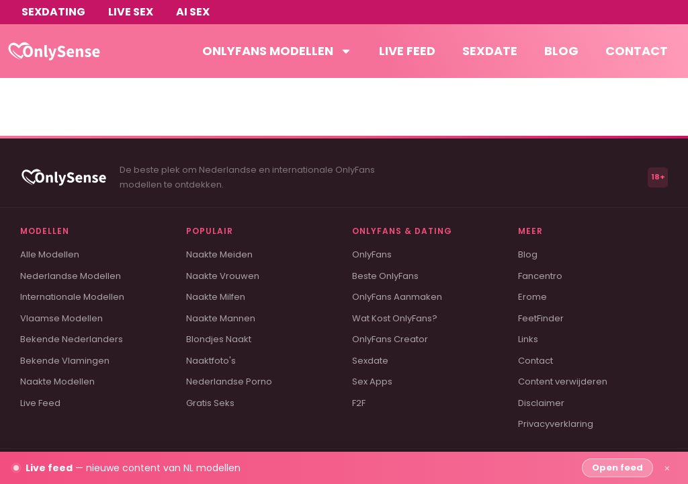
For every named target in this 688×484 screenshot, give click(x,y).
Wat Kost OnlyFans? (394, 318)
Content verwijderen (562, 381)
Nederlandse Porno (229, 381)
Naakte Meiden (219, 254)
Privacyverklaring (555, 423)
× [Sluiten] (667, 468)
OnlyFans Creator (390, 339)
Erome (532, 296)
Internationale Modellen (72, 296)
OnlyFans (372, 254)
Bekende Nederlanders (71, 339)
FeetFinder (541, 318)
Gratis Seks (210, 403)
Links (528, 339)
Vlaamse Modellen (61, 318)
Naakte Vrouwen (222, 276)
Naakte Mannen (220, 318)
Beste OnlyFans (385, 276)
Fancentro (540, 276)
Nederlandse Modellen (70, 276)
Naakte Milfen (215, 296)
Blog (561, 50)
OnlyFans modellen (277, 51)
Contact (636, 50)
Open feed (617, 467)
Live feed (407, 50)
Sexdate (489, 50)
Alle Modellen (49, 254)
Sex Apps (372, 381)
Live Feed (40, 403)
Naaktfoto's (211, 360)
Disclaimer (541, 403)
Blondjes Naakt (218, 339)
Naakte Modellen (57, 381)
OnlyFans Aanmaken (397, 296)
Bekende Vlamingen (65, 360)
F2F (359, 403)
